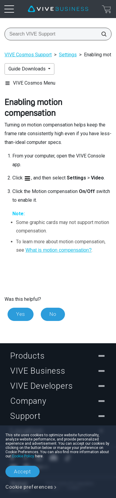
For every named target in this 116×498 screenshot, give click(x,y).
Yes (20, 314)
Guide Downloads (27, 69)
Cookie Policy (23, 456)
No (52, 314)
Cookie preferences (29, 487)
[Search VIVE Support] (102, 34)
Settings (68, 55)
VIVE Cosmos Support (28, 55)
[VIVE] (58, 9)
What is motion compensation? (58, 250)
